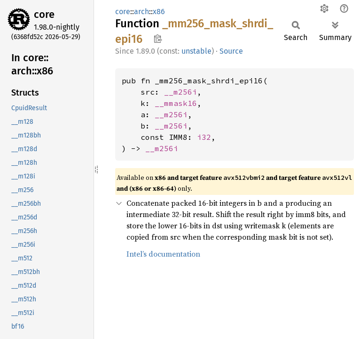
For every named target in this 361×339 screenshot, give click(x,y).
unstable (196, 51)
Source (231, 51)
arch (141, 11)
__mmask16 (176, 103)
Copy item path (157, 39)
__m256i (180, 92)
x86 (159, 11)
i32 (204, 137)
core (44, 14)
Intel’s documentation (163, 254)
